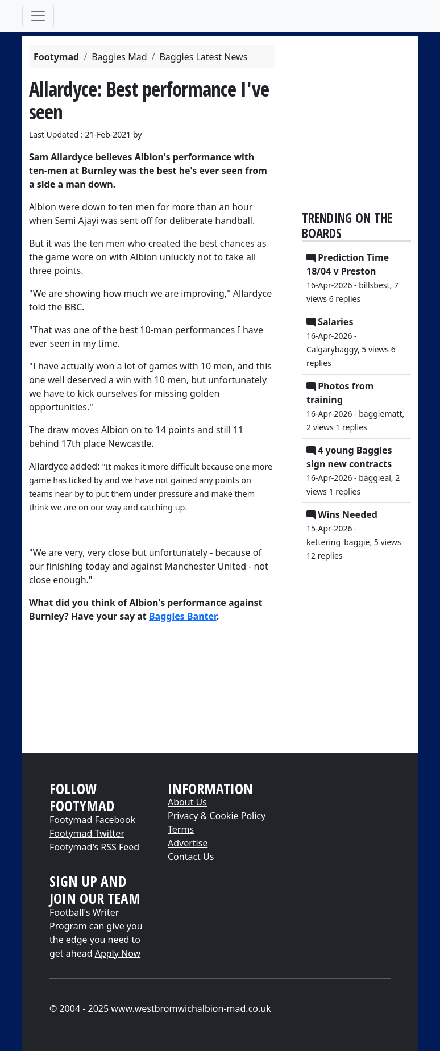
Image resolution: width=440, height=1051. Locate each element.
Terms (181, 829)
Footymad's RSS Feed (94, 847)
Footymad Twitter (86, 833)
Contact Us (191, 856)
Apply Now (117, 953)
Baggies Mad (119, 57)
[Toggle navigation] (38, 16)
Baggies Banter (183, 616)
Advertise (187, 843)
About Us (187, 802)
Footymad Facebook (92, 819)
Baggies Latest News (203, 57)
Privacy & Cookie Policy (216, 815)
